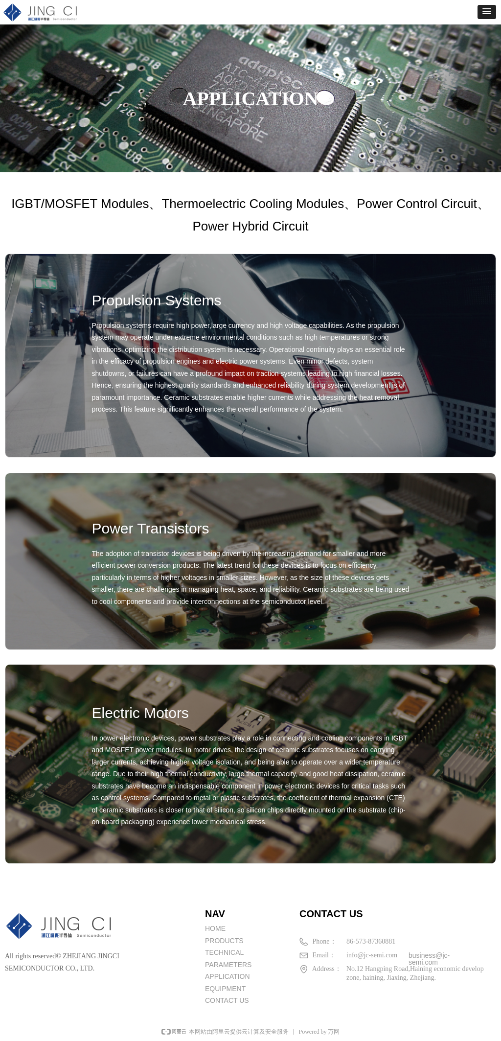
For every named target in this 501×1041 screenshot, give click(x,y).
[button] (487, 12)
